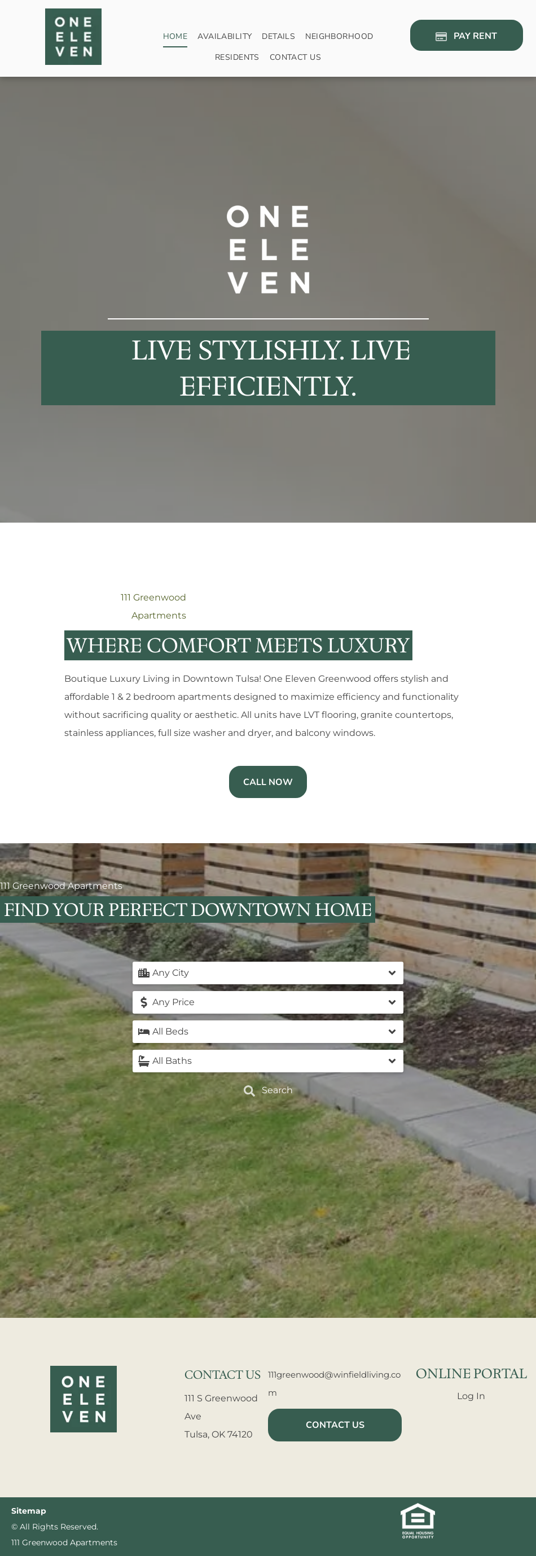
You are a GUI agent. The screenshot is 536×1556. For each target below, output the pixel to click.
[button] (268, 973)
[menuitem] (175, 36)
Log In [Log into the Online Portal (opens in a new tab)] (471, 1396)
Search (268, 1091)
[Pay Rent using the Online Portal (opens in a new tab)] (466, 35)
